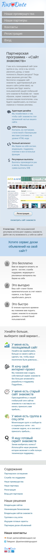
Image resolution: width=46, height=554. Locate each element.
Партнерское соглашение (16, 474)
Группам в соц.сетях (13, 517)
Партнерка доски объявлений (17, 525)
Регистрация (10, 490)
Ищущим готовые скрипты (16, 521)
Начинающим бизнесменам (16, 509)
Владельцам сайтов (13, 505)
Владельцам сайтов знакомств (18, 513)
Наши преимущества (13, 482)
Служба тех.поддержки (14, 478)
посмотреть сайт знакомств (23, 220)
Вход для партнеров (13, 494)
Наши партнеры (11, 486)
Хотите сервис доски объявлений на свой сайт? (23, 246)
